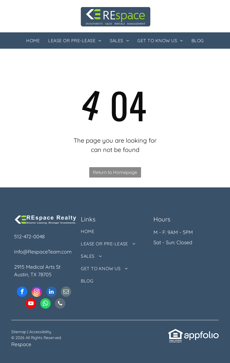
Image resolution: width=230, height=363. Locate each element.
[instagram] (37, 292)
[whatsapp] (45, 304)
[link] (175, 332)
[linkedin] (51, 292)
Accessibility (40, 331)
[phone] (60, 304)
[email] (66, 292)
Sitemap (18, 331)
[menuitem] (33, 40)
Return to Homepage (115, 172)
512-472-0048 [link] (29, 236)
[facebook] (22, 292)
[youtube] (31, 304)
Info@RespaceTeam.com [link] (43, 251)
